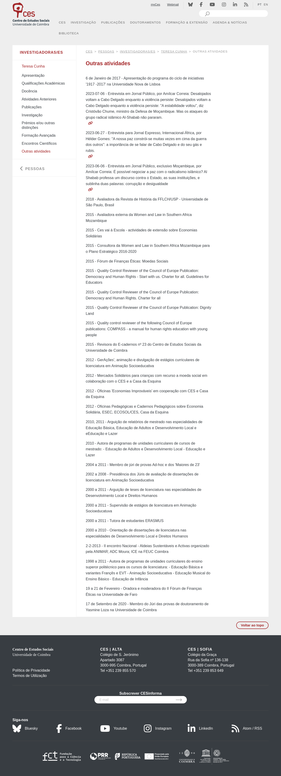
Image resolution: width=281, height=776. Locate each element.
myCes (155, 4)
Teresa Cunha (174, 51)
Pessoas (106, 51)
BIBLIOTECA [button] (69, 33)
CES (89, 51)
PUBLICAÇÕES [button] (113, 22)
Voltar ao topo (252, 625)
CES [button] (62, 22)
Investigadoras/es (137, 51)
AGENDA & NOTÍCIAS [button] (230, 22)
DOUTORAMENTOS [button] (145, 22)
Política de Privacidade (31, 670)
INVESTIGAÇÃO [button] (83, 22)
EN (266, 4)
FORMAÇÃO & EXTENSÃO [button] (187, 22)
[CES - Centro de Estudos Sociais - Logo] (30, 13)
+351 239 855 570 (121, 671)
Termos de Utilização (29, 676)
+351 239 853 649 (208, 671)
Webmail (173, 4)
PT (260, 4)
